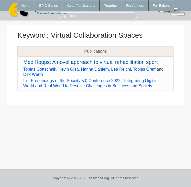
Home (26, 6)
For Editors (161, 6)
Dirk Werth (33, 74)
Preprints (111, 6)
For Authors (135, 6)
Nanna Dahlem (95, 69)
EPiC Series (48, 6)
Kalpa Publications (80, 6)
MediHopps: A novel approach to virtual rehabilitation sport (90, 62)
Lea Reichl (121, 69)
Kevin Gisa (69, 69)
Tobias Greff (144, 69)
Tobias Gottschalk (39, 69)
